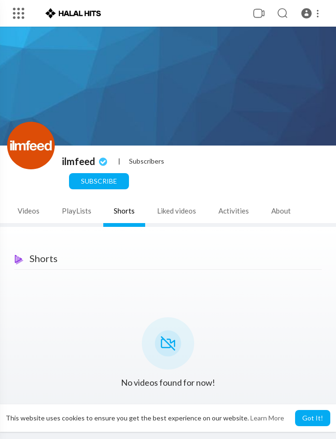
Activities (233, 210)
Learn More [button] (267, 418)
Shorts (124, 210)
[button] (311, 13)
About (281, 210)
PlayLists (76, 210)
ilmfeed (85, 161)
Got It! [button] (312, 418)
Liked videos (176, 210)
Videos (29, 210)
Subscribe (99, 181)
